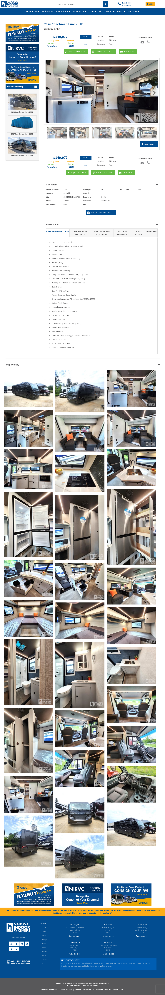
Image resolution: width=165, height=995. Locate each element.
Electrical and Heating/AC (102, 233)
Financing (44, 952)
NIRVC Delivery (139, 233)
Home (44, 927)
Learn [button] (91, 11)
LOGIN (150, 4)
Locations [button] (132, 11)
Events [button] (109, 11)
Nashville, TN (74, 943)
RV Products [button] (62, 11)
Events (44, 948)
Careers (44, 965)
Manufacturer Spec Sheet (99, 212)
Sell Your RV (48, 11)
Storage (44, 940)
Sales (44, 931)
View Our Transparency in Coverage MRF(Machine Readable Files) (99, 990)
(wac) (56, 46)
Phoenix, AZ (108, 943)
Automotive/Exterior (57, 231)
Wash (44, 944)
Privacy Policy (66, 990)
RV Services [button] (78, 11)
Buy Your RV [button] (31, 11)
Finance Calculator (102, 51)
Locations (44, 960)
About (44, 956)
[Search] (80, 4)
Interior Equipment (123, 233)
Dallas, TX (108, 925)
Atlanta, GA (74, 925)
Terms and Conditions (50, 990)
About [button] (120, 11)
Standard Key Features (80, 233)
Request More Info (75, 51)
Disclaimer (151, 231)
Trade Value (127, 51)
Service (43, 935)
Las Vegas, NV (142, 925)
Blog (101, 11)
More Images (146, 144)
